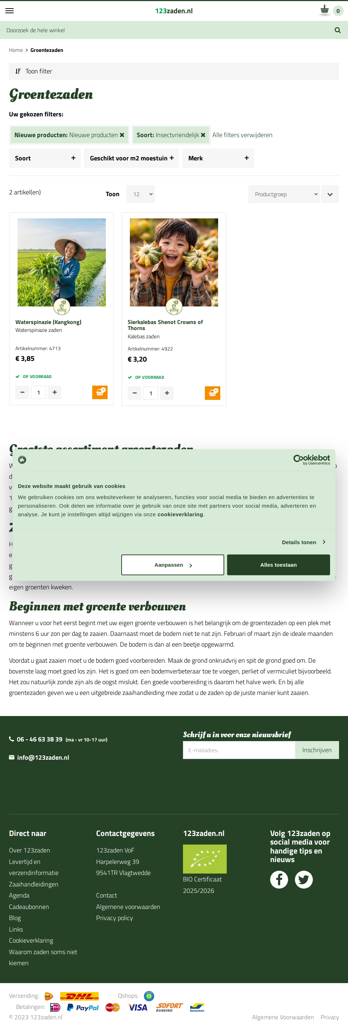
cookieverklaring (180, 514)
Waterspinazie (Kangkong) (48, 322)
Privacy (330, 1016)
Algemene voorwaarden (128, 906)
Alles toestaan (278, 565)
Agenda (19, 895)
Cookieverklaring (31, 940)
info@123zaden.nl (43, 757)
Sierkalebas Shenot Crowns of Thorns (165, 325)
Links (16, 929)
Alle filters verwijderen (242, 135)
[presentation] (237, 782)
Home (16, 50)
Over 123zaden (29, 850)
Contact (106, 895)
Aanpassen (173, 565)
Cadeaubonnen (29, 906)
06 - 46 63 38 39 (39, 739)
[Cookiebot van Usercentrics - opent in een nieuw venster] (298, 459)
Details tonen (299, 542)
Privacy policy (114, 918)
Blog (15, 918)
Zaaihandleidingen (33, 884)
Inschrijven (317, 750)
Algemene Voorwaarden (283, 1016)
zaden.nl (174, 10)
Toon (112, 194)
